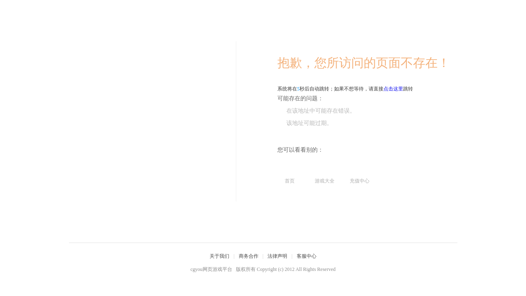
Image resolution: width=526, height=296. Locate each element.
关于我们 (219, 256)
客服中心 (306, 256)
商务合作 (248, 256)
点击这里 (393, 89)
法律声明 (277, 256)
